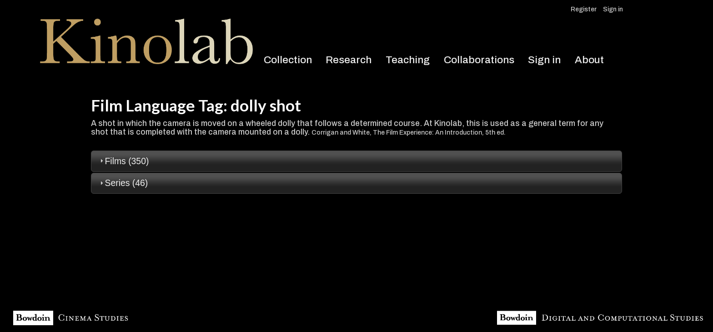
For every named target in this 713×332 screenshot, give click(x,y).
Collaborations (479, 59)
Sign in (613, 9)
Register (584, 9)
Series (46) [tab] (123, 183)
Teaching (408, 59)
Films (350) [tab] (123, 161)
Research (349, 59)
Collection (288, 59)
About (589, 59)
